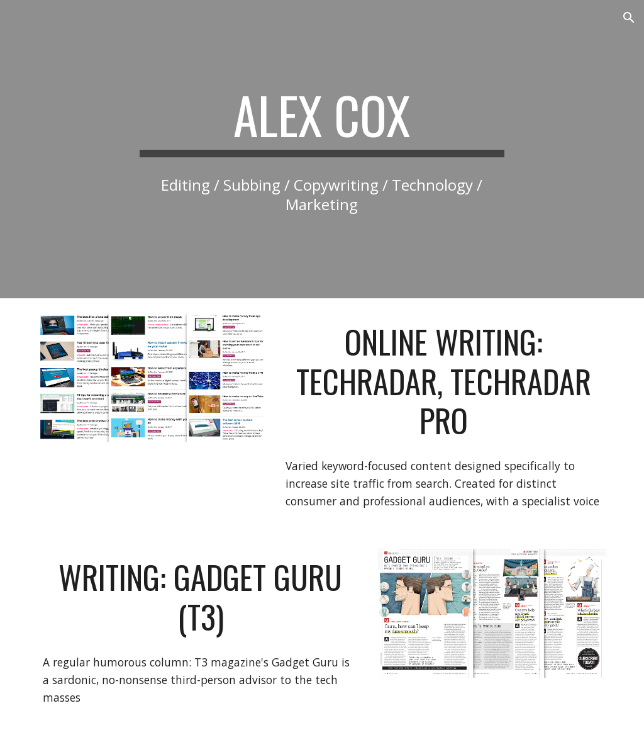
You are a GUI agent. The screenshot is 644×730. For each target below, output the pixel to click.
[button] (629, 18)
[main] (322, 121)
